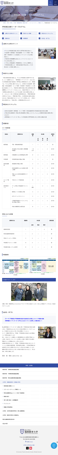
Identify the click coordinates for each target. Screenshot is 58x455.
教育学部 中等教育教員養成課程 (11, 373)
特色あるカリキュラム (47, 33)
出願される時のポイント (11, 33)
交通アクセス (30, 441)
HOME (4, 22)
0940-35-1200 (28, 439)
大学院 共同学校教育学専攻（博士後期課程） (14, 411)
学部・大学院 (9, 22)
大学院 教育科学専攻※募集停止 (11, 415)
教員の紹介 (6, 396)
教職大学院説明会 (8, 407)
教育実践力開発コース (9, 386)
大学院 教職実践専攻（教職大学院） (21, 22)
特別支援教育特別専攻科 (8, 419)
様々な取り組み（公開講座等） (11, 400)
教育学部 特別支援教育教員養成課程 (12, 378)
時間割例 (25, 38)
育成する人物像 (27, 33)
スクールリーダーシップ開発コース (36, 22)
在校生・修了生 (45, 38)
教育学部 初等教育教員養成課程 (11, 369)
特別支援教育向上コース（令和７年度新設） (14, 393)
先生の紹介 (5, 423)
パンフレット (7, 403)
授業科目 (7, 38)
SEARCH (50, 4)
